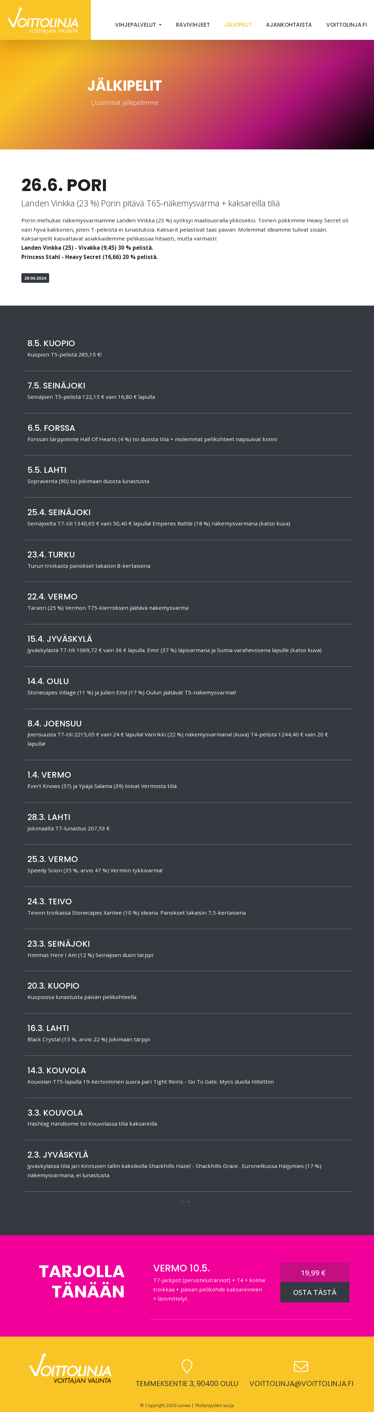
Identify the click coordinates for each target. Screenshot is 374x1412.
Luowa (183, 1405)
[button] (185, 1202)
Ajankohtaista (289, 24)
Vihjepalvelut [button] (136, 24)
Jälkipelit (238, 24)
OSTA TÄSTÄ (315, 1292)
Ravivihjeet (193, 24)
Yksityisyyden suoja (214, 1405)
